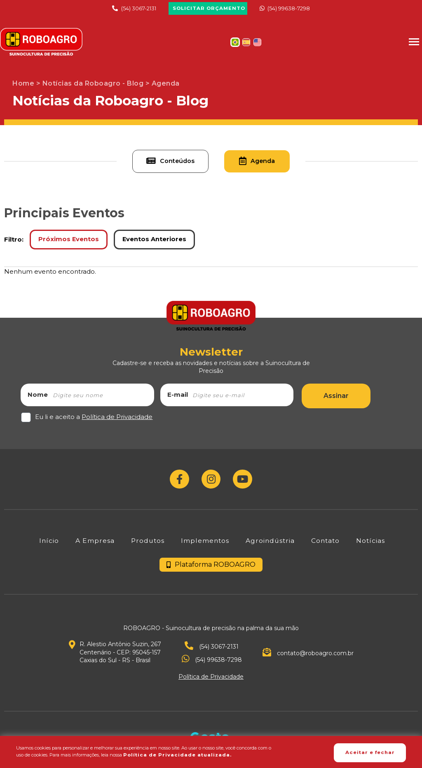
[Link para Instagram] (211, 482)
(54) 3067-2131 (133, 8)
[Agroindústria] (270, 545)
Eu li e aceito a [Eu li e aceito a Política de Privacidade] (93, 419)
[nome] (102, 397)
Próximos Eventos (69, 241)
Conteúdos (162, 163)
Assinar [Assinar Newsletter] (336, 398)
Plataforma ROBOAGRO (211, 569)
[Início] (46, 545)
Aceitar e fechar (362, 752)
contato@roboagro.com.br (308, 658)
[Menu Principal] (414, 42)
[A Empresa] (92, 545)
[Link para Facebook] (178, 482)
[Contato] (326, 545)
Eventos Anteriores (157, 241)
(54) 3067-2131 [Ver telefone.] (212, 651)
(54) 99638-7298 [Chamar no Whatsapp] (290, 8)
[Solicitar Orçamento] (208, 8)
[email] (241, 397)
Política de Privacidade (117, 419)
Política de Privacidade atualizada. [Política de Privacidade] (183, 755)
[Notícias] (372, 545)
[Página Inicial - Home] (41, 42)
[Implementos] (203, 545)
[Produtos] (145, 545)
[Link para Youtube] (244, 482)
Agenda (264, 163)
